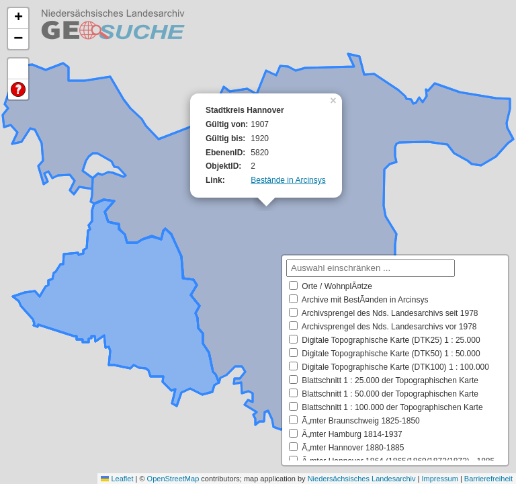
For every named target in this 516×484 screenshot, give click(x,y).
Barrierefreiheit (488, 479)
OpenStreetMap (173, 479)
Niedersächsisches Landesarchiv (362, 479)
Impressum (439, 479)
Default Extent (18, 68)
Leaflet (117, 479)
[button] (334, 99)
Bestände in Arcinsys (288, 180)
